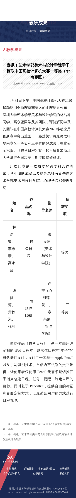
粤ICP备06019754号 (57, 492)
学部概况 (11, 468)
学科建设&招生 (46, 468)
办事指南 (38, 473)
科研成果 (31, 30)
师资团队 (29, 468)
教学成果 (45, 30)
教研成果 (65, 468)
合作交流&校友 (11, 473)
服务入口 (65, 473)
